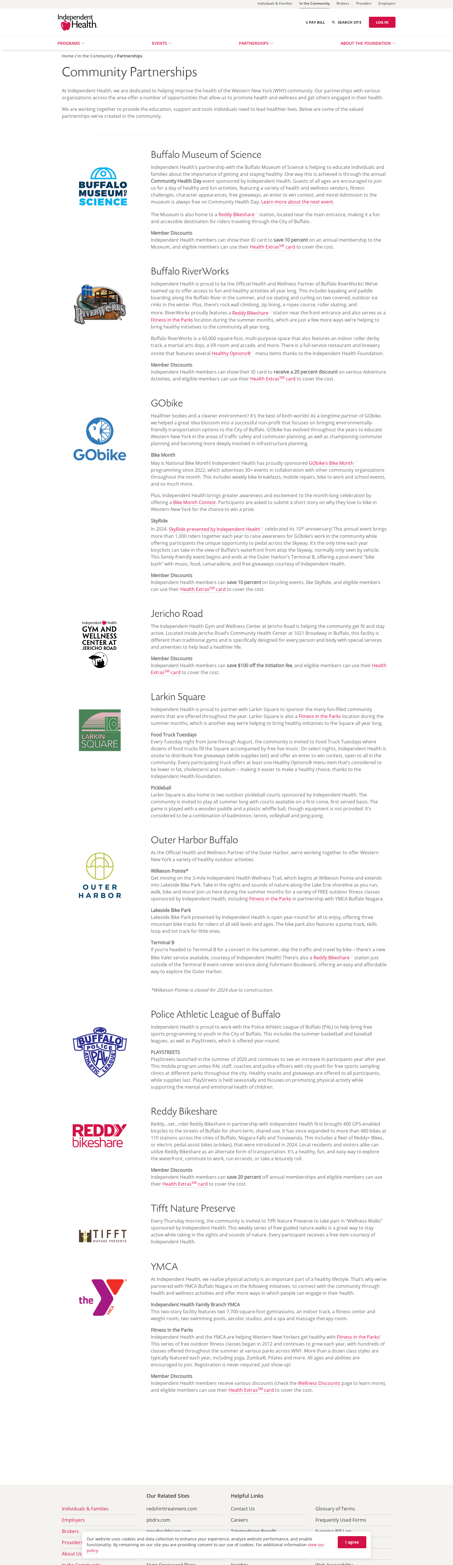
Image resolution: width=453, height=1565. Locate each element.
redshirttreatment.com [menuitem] (171, 1509)
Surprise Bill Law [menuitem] (333, 1531)
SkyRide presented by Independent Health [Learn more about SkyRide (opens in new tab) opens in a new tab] (214, 529)
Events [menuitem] (160, 43)
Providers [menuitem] (72, 1542)
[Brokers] (343, 4)
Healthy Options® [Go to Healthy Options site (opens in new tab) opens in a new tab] (231, 353)
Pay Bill (315, 22)
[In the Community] (314, 4)
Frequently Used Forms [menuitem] (340, 1520)
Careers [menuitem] (239, 1520)
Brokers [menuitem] (70, 1531)
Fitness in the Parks (172, 320)
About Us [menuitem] (72, 1554)
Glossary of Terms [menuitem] (335, 1509)
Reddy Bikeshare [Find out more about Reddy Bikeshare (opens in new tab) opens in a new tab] (236, 214)
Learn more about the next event (297, 202)
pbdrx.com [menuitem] (158, 1520)
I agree (352, 1542)
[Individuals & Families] (275, 4)
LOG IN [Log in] (382, 22)
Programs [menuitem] (69, 43)
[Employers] (387, 4)
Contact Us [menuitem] (243, 1509)
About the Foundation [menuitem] (366, 43)
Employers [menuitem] (73, 1520)
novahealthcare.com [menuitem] (168, 1531)
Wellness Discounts (319, 1383)
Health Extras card (272, 247)
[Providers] (364, 4)
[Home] (68, 56)
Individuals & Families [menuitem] (85, 1509)
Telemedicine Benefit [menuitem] (253, 1531)
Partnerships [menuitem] (254, 43)
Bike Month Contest (194, 502)
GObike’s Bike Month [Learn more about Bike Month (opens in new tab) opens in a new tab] (331, 463)
